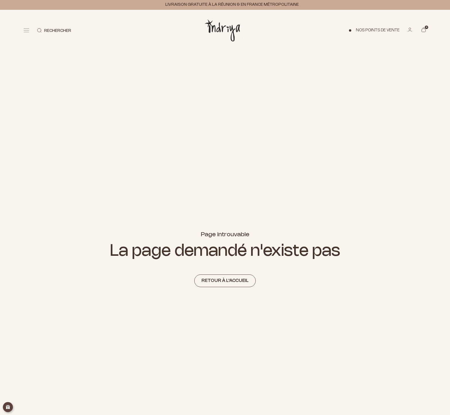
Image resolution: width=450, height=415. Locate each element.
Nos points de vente (377, 30)
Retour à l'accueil (224, 280)
